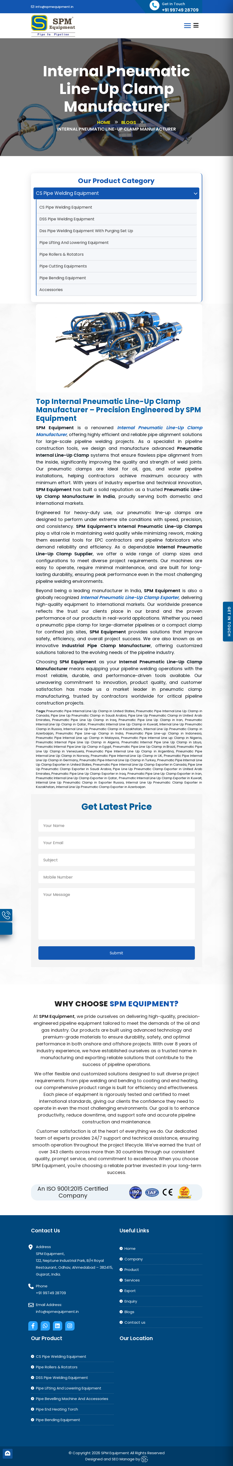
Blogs (128, 122)
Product (131, 1269)
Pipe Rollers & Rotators (61, 254)
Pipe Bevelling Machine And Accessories (72, 1398)
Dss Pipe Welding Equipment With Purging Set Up (86, 231)
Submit (116, 953)
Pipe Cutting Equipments (63, 266)
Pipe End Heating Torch (57, 1409)
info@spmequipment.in (52, 6)
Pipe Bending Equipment (62, 278)
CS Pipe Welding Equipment (65, 207)
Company (133, 1259)
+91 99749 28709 (51, 1292)
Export (130, 1290)
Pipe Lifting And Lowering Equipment (74, 242)
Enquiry (130, 1301)
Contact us (134, 1322)
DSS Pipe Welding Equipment (66, 219)
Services (132, 1280)
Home (103, 122)
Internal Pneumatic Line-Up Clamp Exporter (129, 597)
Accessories (51, 290)
